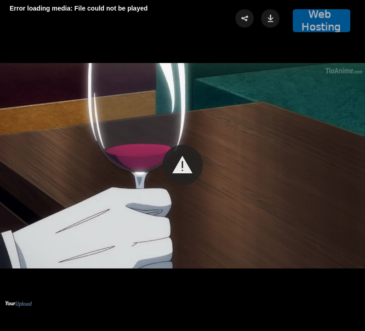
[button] (182, 165)
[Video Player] (182, 165)
